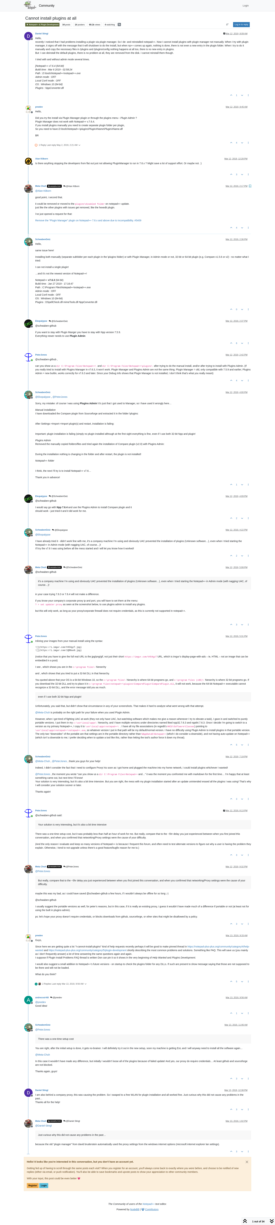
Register (32, 1185)
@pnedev (56, 997)
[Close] (247, 1162)
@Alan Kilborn (71, 186)
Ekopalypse (41, 321)
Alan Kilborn (41, 159)
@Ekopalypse (60, 530)
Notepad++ (149, 1204)
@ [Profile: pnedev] (40, 1002)
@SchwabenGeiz (58, 321)
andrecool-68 (42, 997)
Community (47, 5)
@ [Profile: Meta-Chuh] (42, 712)
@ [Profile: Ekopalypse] (43, 396)
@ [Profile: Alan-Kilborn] (43, 190)
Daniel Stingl (41, 33)
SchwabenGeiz (42, 239)
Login (44, 1185)
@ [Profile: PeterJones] (59, 396)
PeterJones (41, 355)
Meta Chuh (40, 186)
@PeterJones (71, 866)
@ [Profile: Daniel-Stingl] (43, 1125)
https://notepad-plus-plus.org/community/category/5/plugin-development (87, 950)
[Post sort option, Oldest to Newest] (227, 24)
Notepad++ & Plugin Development (42, 24)
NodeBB (134, 1209)
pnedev (39, 107)
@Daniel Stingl (71, 1121)
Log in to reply (241, 24)
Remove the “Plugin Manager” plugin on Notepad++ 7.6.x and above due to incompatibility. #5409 (88, 220)
